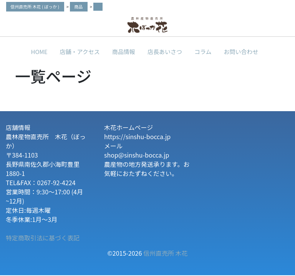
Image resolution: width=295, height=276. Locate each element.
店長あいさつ (165, 52)
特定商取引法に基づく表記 (43, 237)
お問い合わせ (241, 52)
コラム (203, 52)
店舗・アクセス (80, 52)
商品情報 (123, 52)
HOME (39, 52)
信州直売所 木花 (165, 253)
